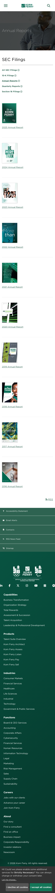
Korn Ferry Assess (13, 649)
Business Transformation (16, 600)
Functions (9, 717)
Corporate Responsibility (16, 842)
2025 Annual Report (12, 127)
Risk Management (13, 768)
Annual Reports (10, 81)
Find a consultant (13, 827)
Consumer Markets (13, 678)
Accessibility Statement (15, 511)
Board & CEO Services (15, 723)
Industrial (8, 699)
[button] (6, 5)
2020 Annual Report (12, 327)
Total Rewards (11, 610)
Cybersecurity (11, 738)
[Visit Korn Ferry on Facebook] (9, 585)
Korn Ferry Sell (11, 664)
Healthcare (9, 688)
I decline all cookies (17, 887)
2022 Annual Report (12, 247)
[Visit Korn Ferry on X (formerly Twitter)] (18, 585)
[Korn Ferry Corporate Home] (27, 5)
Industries (9, 673)
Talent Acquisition (13, 620)
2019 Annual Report (12, 367)
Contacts (8, 530)
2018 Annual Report (12, 406)
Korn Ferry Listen (12, 654)
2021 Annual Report (12, 287)
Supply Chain (10, 778)
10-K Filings (8, 75)
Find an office (11, 832)
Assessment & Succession (17, 615)
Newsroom (9, 852)
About (7, 816)
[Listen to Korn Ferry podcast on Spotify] (53, 585)
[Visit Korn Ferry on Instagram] (27, 585)
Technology (9, 704)
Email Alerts (10, 520)
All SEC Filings (9, 70)
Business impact (12, 837)
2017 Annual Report (12, 446)
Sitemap (8, 548)
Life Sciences (10, 693)
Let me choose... (9, 880)
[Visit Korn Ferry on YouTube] (36, 585)
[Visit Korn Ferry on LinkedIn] (1, 585)
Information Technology (16, 753)
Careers (8, 792)
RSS (49, 499)
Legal (6, 758)
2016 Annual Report (12, 486)
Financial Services (13, 683)
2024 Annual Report (12, 167)
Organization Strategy (15, 605)
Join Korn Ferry (12, 808)
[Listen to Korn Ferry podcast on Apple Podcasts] (45, 585)
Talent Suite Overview (15, 639)
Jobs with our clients (14, 797)
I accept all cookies (41, 887)
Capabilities (11, 594)
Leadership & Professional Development (24, 625)
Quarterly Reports (11, 86)
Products (9, 633)
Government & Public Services (19, 709)
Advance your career (14, 803)
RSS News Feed (11, 539)
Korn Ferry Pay (11, 659)
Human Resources (13, 748)
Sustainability (10, 784)
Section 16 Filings (11, 91)
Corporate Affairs (12, 733)
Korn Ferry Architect (14, 644)
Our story (8, 821)
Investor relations (12, 847)
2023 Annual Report (12, 207)
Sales (6, 773)
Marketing (9, 763)
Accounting (10, 728)
